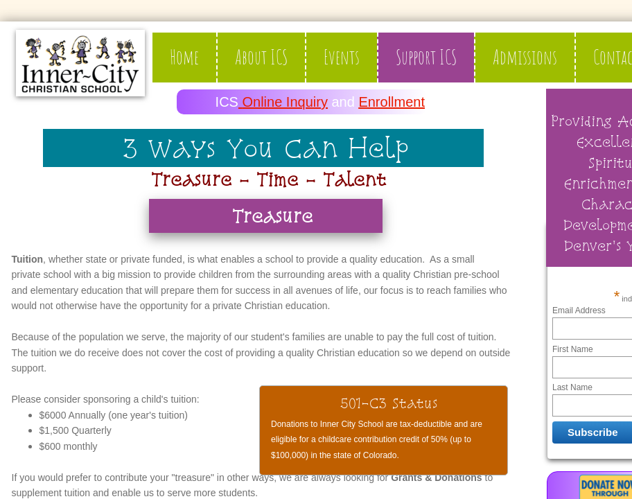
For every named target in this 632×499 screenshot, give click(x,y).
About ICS (261, 57)
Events (342, 57)
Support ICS (426, 57)
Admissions (525, 57)
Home (184, 57)
